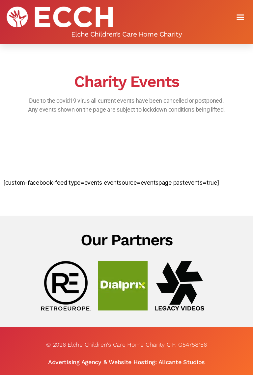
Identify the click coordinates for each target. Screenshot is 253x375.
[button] (240, 17)
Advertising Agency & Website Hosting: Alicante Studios (126, 362)
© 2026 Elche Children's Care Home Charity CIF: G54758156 (126, 344)
